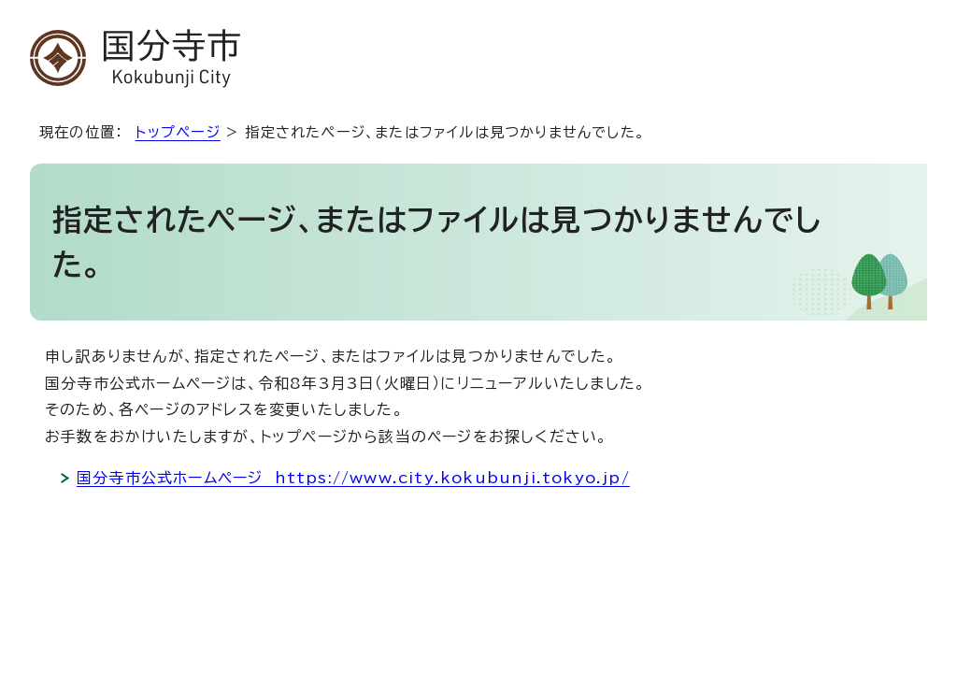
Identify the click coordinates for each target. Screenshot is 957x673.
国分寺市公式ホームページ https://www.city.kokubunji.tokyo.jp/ (353, 477)
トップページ (178, 132)
